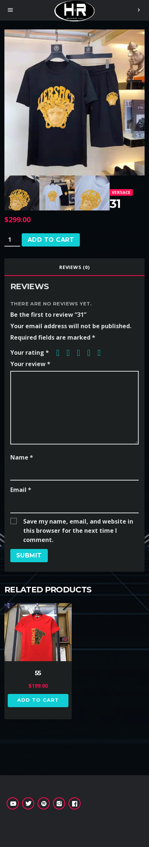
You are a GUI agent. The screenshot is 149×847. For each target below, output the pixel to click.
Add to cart (51, 239)
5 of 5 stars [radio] (101, 352)
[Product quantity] (12, 240)
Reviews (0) (74, 267)
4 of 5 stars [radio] (91, 352)
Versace (121, 192)
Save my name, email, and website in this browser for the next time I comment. (78, 521)
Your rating (29, 352)
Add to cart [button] (38, 700)
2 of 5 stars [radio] (71, 352)
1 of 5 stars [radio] (60, 352)
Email (20, 490)
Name (21, 457)
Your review (30, 364)
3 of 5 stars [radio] (81, 352)
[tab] (74, 267)
